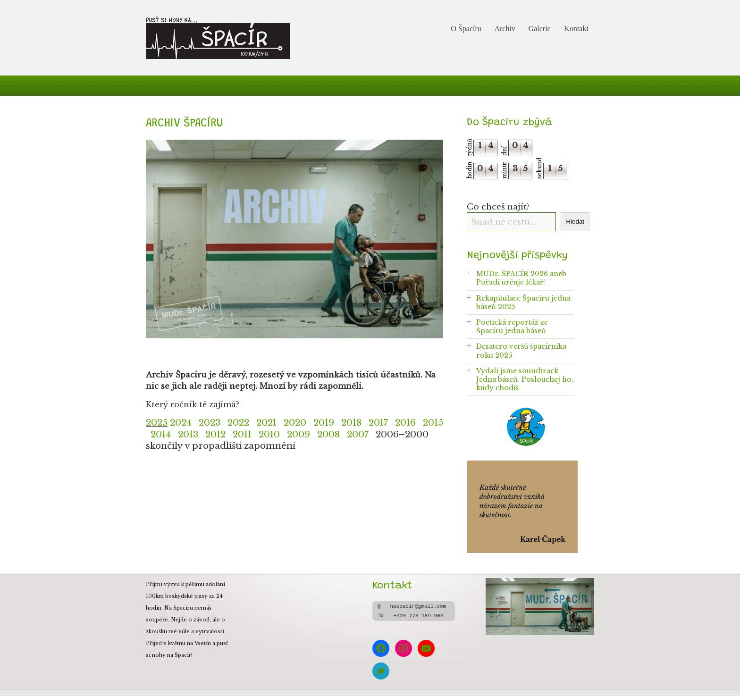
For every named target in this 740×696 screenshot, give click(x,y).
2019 (323, 422)
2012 (215, 434)
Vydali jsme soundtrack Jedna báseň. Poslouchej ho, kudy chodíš (524, 379)
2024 (181, 422)
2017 (378, 422)
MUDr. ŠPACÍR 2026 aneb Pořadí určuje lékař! (521, 277)
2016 (405, 422)
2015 (433, 422)
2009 (298, 434)
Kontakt (576, 29)
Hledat (575, 221)
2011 (242, 434)
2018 (351, 422)
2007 (358, 434)
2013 (188, 434)
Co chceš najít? (498, 206)
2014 (164, 434)
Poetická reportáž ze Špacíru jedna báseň (512, 326)
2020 (295, 422)
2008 (332, 434)
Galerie (540, 29)
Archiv (504, 29)
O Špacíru (466, 29)
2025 (157, 422)
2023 (209, 422)
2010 (269, 434)
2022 (238, 422)
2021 (266, 422)
